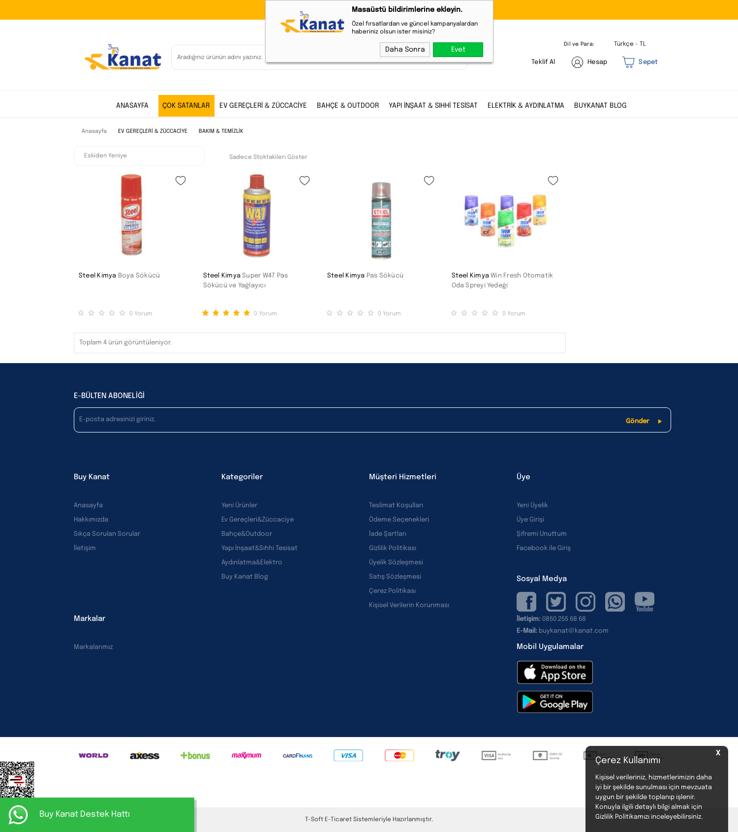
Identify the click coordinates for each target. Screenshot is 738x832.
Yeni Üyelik (532, 505)
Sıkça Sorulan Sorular (107, 534)
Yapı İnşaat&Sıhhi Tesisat (259, 548)
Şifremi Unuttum (542, 534)
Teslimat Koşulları (396, 505)
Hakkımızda (91, 520)
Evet (458, 49)
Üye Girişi (530, 520)
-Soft (315, 820)
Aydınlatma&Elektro (251, 562)
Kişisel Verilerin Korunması (409, 605)
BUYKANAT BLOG (600, 105)
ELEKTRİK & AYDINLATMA (526, 105)
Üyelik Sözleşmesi (396, 562)
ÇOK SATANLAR (186, 105)
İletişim (85, 548)
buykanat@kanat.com (563, 631)
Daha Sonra (405, 49)
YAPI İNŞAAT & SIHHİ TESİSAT (433, 105)
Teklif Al (543, 62)
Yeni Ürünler (239, 505)
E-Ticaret (338, 820)
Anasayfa (88, 505)
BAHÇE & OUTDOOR (348, 105)
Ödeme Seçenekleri (399, 520)
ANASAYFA (132, 105)
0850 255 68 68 (564, 619)
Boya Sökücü (139, 276)
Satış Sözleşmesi (395, 577)
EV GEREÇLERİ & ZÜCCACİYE (263, 105)
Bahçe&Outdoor (246, 534)
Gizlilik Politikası (392, 548)
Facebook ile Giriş (544, 548)
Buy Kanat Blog (244, 577)
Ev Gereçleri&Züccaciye (257, 520)
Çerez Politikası (392, 591)
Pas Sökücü (385, 276)
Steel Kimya (98, 276)
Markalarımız (93, 647)
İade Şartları (387, 534)
